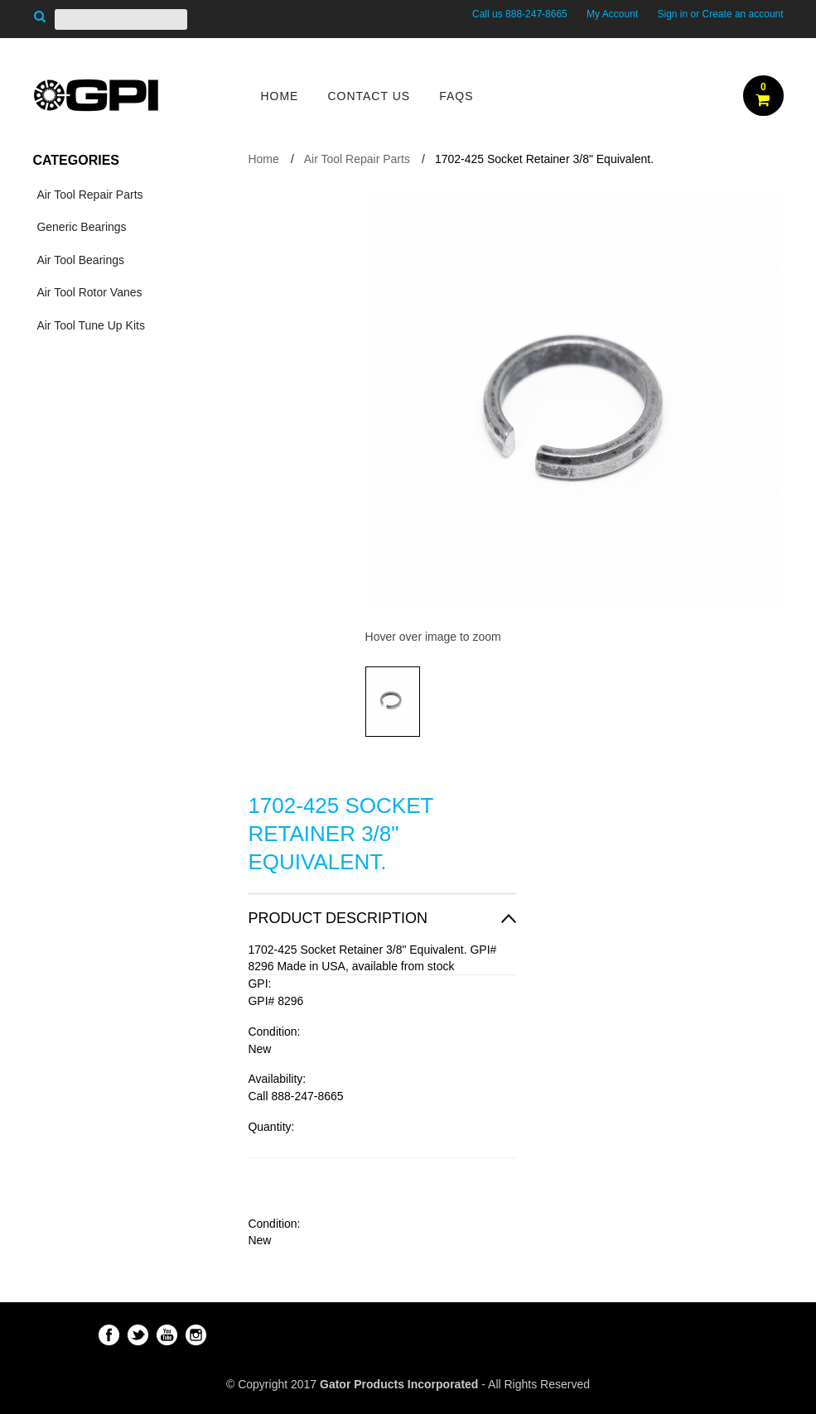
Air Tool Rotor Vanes (89, 292)
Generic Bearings (81, 226)
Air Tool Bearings (80, 260)
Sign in (672, 14)
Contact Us (368, 96)
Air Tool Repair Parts (89, 194)
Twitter (138, 1335)
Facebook (109, 1335)
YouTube (167, 1335)
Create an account (743, 14)
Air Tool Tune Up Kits (90, 325)
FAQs (456, 96)
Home (263, 159)
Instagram (196, 1335)
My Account (612, 14)
